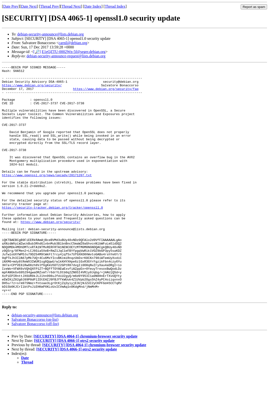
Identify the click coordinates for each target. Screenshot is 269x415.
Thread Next (71, 6)
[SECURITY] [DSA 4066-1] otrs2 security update (74, 387)
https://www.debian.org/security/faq (105, 94)
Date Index (92, 6)
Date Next (29, 6)
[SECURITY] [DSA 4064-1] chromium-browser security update (85, 383)
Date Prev (10, 6)
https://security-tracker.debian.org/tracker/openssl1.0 (52, 236)
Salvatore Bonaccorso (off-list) (35, 370)
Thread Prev (49, 6)
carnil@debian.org (72, 43)
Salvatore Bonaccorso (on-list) (35, 366)
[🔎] (37, 52)
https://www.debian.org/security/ (32, 89)
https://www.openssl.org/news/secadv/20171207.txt (47, 197)
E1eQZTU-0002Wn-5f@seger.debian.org (73, 52)
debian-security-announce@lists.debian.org (50, 34)
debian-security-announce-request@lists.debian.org (66, 56)
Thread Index (115, 6)
